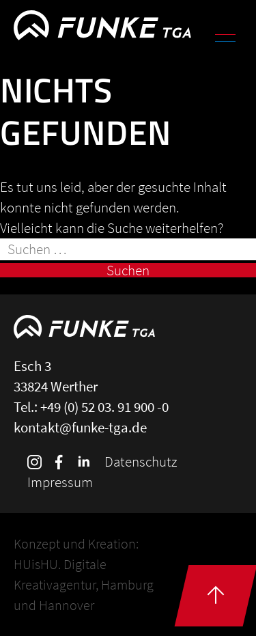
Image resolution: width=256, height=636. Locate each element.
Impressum (60, 482)
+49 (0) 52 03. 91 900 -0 (104, 407)
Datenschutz (140, 461)
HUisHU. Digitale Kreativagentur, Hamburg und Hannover (84, 584)
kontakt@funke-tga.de (80, 427)
